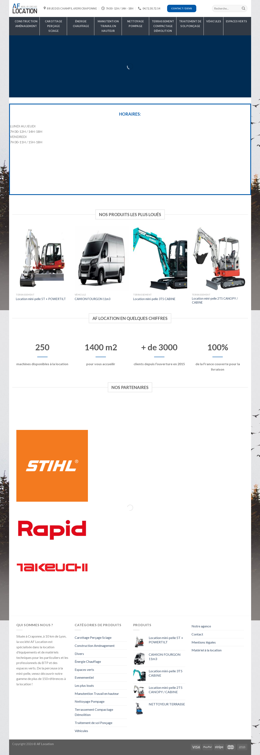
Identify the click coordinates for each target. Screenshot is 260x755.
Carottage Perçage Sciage (53, 26)
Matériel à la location (207, 650)
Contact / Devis (181, 8)
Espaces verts (236, 21)
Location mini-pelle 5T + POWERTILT (41, 299)
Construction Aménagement (26, 24)
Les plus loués (84, 685)
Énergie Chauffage (81, 24)
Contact (197, 634)
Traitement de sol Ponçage (190, 24)
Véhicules (213, 21)
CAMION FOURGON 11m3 (92, 299)
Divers (79, 654)
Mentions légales (204, 642)
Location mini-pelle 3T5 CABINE (154, 299)
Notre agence (201, 626)
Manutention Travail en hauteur (108, 26)
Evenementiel (84, 677)
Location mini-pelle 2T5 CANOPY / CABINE (215, 300)
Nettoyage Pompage (135, 24)
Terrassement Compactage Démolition (163, 26)
